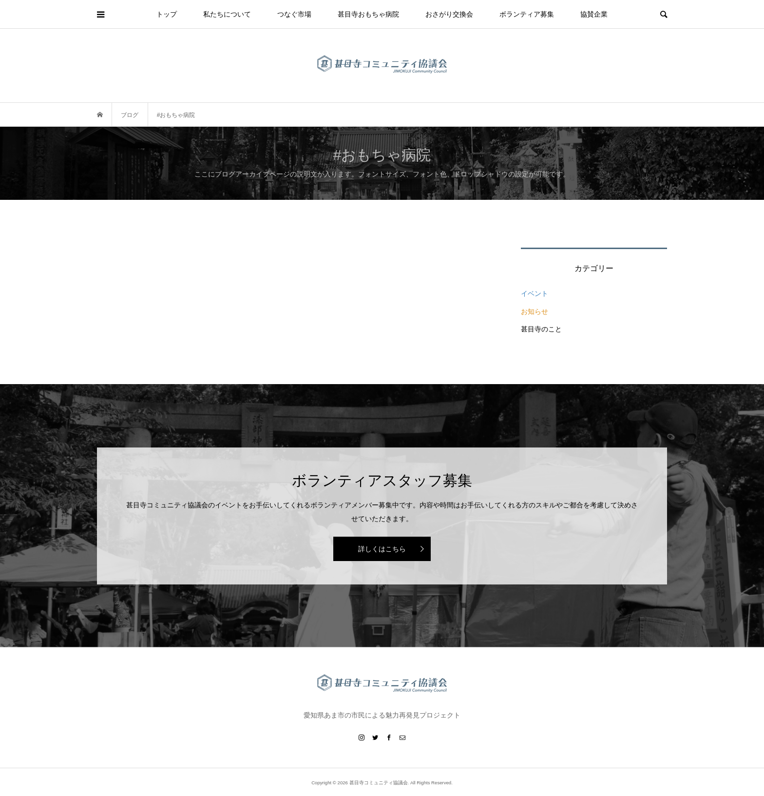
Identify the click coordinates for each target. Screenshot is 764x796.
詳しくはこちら (382, 549)
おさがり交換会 (449, 14)
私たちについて (227, 14)
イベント (534, 293)
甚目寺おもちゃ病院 (368, 14)
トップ (166, 14)
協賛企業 (594, 14)
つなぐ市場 (294, 14)
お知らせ (534, 311)
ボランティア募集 (526, 14)
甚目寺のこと (541, 329)
